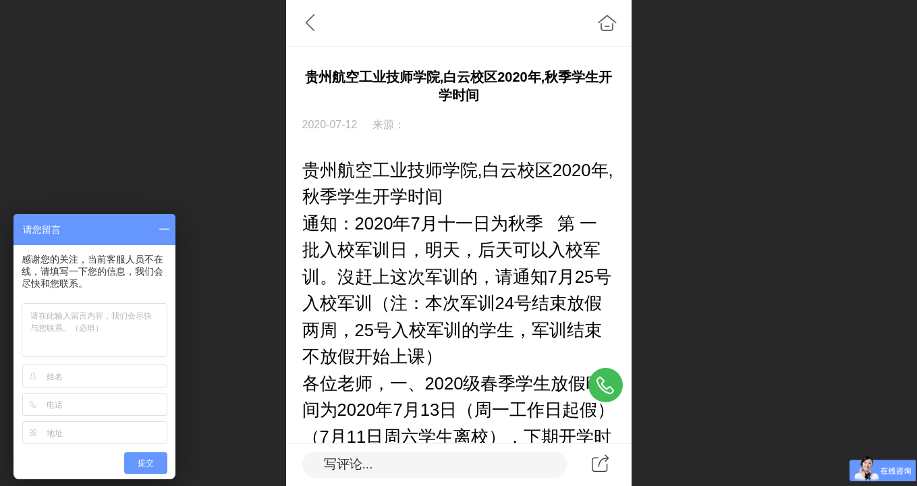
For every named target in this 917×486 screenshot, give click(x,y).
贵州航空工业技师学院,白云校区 (427, 170)
